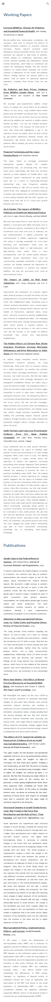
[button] (3, 3)
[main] (25, 15)
